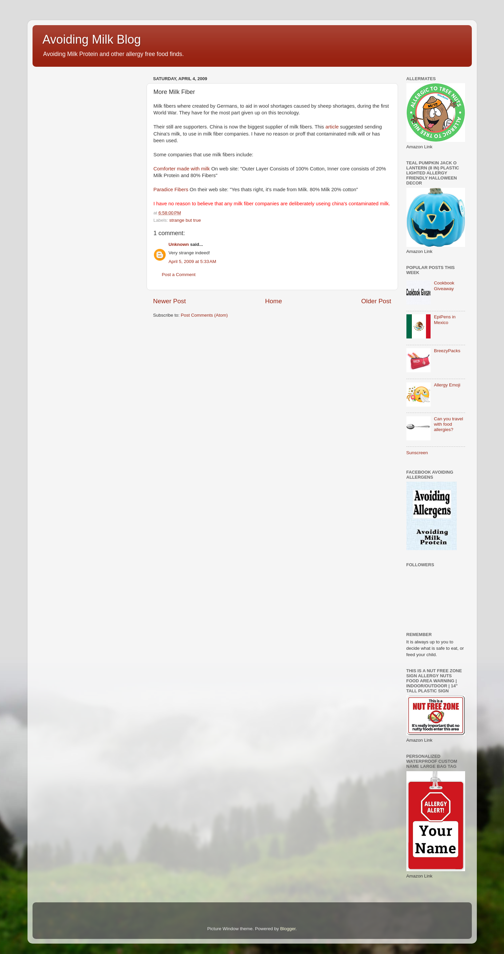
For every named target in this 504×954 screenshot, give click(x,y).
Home (273, 301)
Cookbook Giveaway (444, 285)
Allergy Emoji (447, 384)
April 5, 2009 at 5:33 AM (192, 261)
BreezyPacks (447, 350)
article (332, 126)
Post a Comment (179, 274)
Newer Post (169, 301)
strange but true (185, 220)
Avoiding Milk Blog (92, 39)
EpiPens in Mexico (445, 319)
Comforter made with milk (182, 168)
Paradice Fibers (171, 189)
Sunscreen (417, 452)
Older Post (376, 301)
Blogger (288, 928)
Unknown (179, 244)
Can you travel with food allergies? (448, 424)
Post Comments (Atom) (204, 315)
